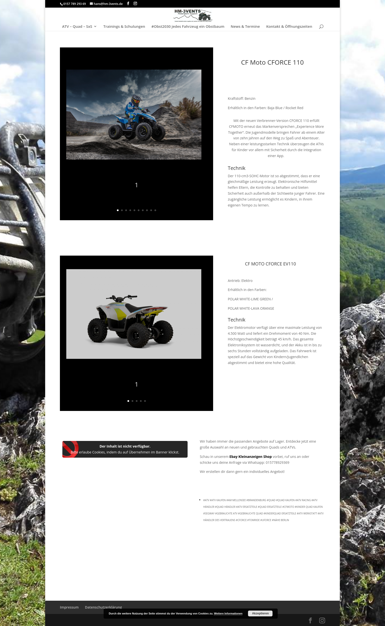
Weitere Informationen (228, 613)
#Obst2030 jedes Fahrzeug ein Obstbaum (187, 27)
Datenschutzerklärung (103, 607)
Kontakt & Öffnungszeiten (289, 27)
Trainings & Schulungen (124, 27)
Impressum (69, 607)
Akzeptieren (260, 613)
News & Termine (245, 27)
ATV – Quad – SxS (77, 27)
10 (155, 210)
